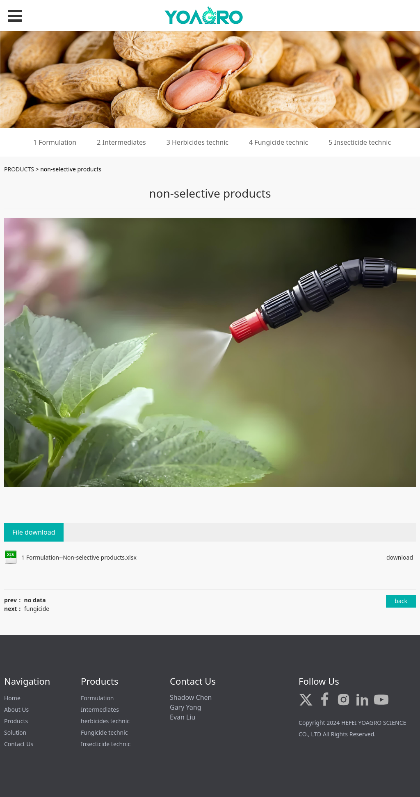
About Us (16, 709)
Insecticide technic (105, 744)
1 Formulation (54, 142)
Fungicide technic (104, 732)
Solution (15, 732)
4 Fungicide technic (278, 142)
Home (12, 698)
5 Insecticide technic (360, 142)
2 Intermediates (121, 142)
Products (16, 721)
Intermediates (100, 709)
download (399, 557)
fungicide (36, 609)
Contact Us (18, 744)
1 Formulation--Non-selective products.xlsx (79, 557)
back (401, 601)
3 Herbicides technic (197, 142)
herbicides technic (105, 721)
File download (33, 532)
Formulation (97, 698)
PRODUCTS (19, 169)
